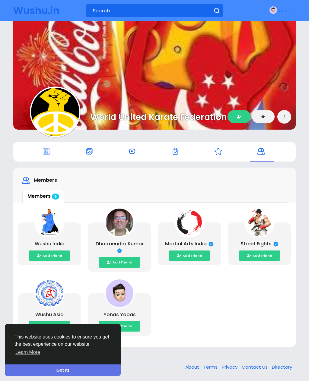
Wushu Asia (49, 314)
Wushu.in (36, 10)
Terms (211, 367)
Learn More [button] (27, 352)
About (192, 367)
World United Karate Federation (158, 117)
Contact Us (255, 367)
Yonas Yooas (120, 314)
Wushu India (50, 243)
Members (43, 196)
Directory (282, 367)
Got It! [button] (62, 370)
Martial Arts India (186, 243)
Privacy (230, 367)
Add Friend (49, 255)
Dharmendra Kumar (120, 243)
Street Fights (257, 243)
